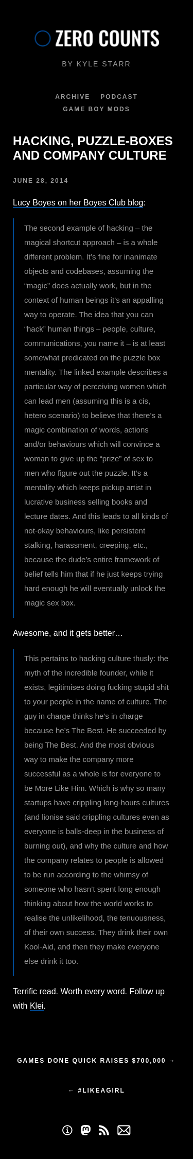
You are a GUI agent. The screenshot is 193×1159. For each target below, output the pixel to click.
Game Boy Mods (96, 109)
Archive (72, 96)
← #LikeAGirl (96, 1090)
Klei (37, 1005)
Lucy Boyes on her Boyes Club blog (78, 202)
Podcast (119, 96)
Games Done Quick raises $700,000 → (96, 1060)
